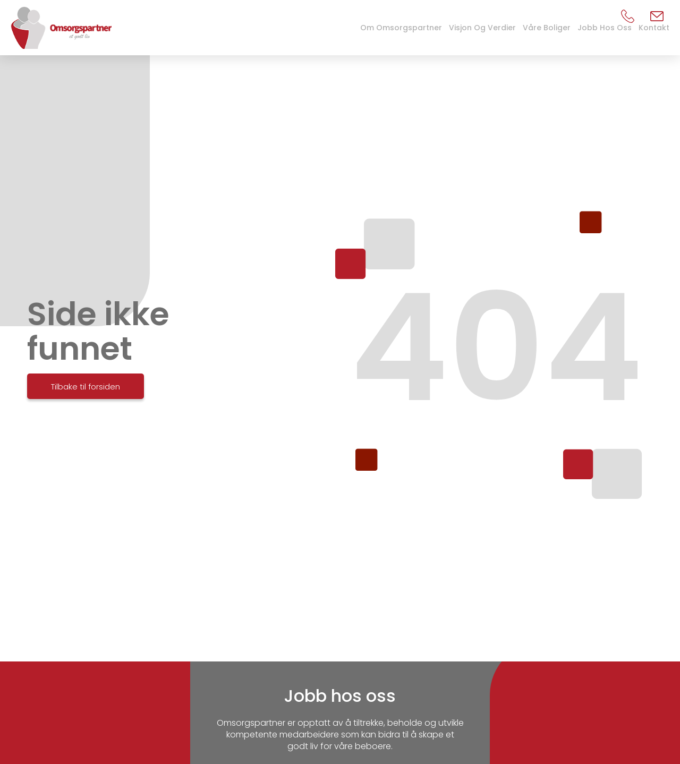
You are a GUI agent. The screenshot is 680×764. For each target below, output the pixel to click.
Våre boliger (547, 27)
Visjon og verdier (482, 27)
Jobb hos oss (604, 27)
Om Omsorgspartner (401, 27)
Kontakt (654, 27)
